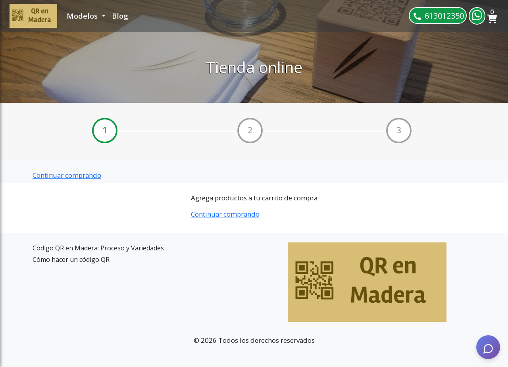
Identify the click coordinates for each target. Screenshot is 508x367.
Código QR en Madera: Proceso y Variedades (98, 248)
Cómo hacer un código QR (71, 259)
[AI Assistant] (488, 347)
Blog (120, 16)
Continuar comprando (67, 175)
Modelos (83, 16)
